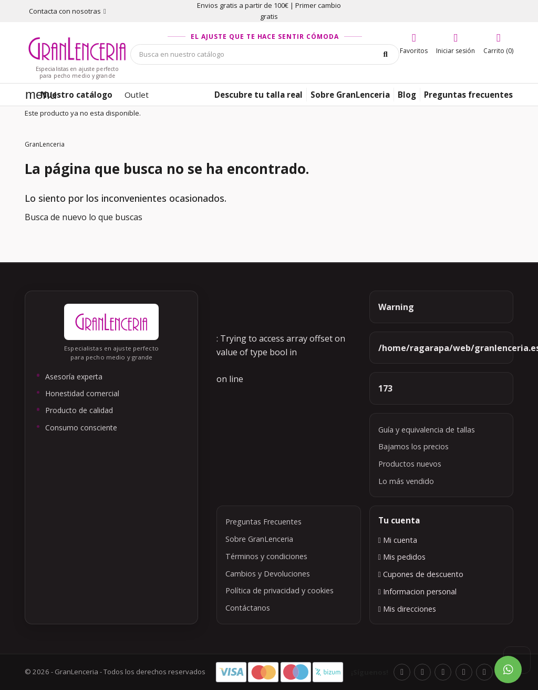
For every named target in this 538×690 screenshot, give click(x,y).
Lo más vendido (406, 481)
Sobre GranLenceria (259, 539)
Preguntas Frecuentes (263, 522)
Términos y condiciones (266, 556)
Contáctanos (247, 608)
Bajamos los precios (413, 446)
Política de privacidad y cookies (279, 590)
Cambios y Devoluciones (267, 574)
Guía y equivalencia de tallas (426, 430)
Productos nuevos (409, 464)
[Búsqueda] (264, 54)
